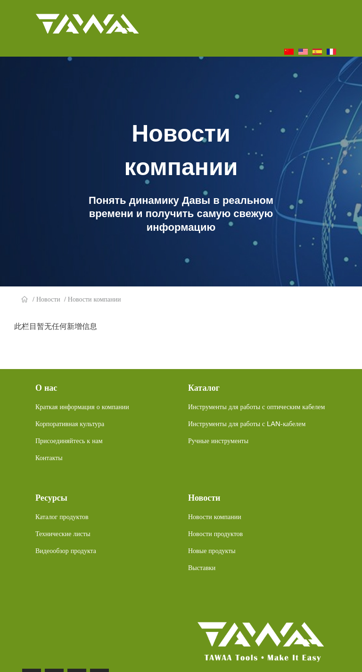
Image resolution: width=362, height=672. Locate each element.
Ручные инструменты (218, 441)
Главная (25, 299)
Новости (48, 299)
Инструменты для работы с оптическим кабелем (256, 407)
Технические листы (62, 533)
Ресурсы (51, 498)
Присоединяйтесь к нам (69, 441)
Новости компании (94, 299)
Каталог (204, 388)
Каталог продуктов (62, 516)
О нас (46, 388)
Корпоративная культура (69, 424)
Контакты (49, 458)
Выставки (201, 567)
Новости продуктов (215, 533)
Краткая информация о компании (82, 407)
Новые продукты (212, 550)
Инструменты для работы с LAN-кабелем (246, 424)
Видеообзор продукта (65, 550)
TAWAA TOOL (87, 22)
